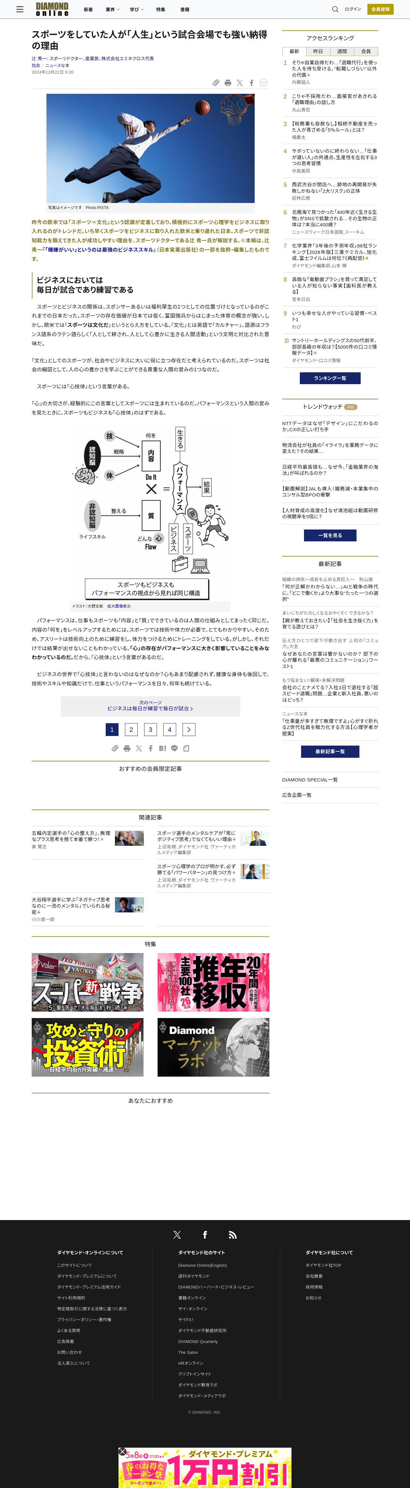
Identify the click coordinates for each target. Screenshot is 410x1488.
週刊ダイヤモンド (194, 1276)
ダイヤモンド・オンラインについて (90, 1252)
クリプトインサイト (195, 1374)
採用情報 (314, 1287)
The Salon (188, 1352)
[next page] (189, 729)
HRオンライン (191, 1363)
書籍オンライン (192, 1298)
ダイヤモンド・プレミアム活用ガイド (89, 1287)
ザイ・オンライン (193, 1308)
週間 (342, 51)
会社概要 (314, 1276)
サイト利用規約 (71, 1298)
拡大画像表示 (119, 606)
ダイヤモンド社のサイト (201, 1252)
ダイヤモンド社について (329, 1252)
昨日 (318, 51)
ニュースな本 (57, 65)
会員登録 (365, 11)
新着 (104, 11)
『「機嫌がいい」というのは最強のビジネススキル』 (99, 250)
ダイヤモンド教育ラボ (197, 1385)
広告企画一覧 (297, 795)
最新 (294, 51)
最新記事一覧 (330, 751)
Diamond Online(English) (202, 1265)
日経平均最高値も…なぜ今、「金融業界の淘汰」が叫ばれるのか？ (330, 470)
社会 (36, 65)
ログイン (338, 11)
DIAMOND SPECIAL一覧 (310, 779)
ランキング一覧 (330, 378)
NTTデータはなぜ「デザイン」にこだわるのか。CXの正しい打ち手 (330, 427)
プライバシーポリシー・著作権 (84, 1319)
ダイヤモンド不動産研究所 (202, 1330)
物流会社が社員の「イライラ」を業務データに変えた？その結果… (330, 448)
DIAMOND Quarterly (198, 1341)
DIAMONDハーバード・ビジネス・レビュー (216, 1287)
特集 (176, 11)
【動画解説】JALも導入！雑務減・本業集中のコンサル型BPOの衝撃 (330, 492)
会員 (366, 51)
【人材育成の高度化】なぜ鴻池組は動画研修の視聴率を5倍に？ (330, 514)
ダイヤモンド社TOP (323, 1265)
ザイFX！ (186, 1319)
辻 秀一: (93, 58)
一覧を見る (330, 535)
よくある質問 (68, 1330)
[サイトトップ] (61, 11)
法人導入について (73, 1363)
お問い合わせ (69, 1352)
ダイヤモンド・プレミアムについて (87, 1276)
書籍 (200, 11)
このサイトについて (74, 1265)
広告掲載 (65, 1341)
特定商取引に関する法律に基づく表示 (92, 1308)
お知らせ (314, 1298)
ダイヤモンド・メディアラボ (202, 1396)
